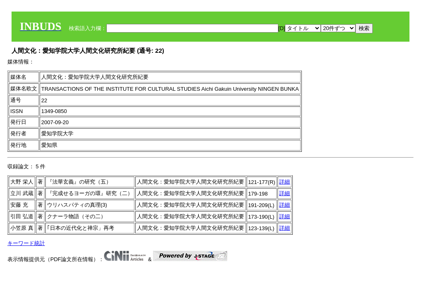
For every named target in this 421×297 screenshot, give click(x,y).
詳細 (284, 182)
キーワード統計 (26, 243)
